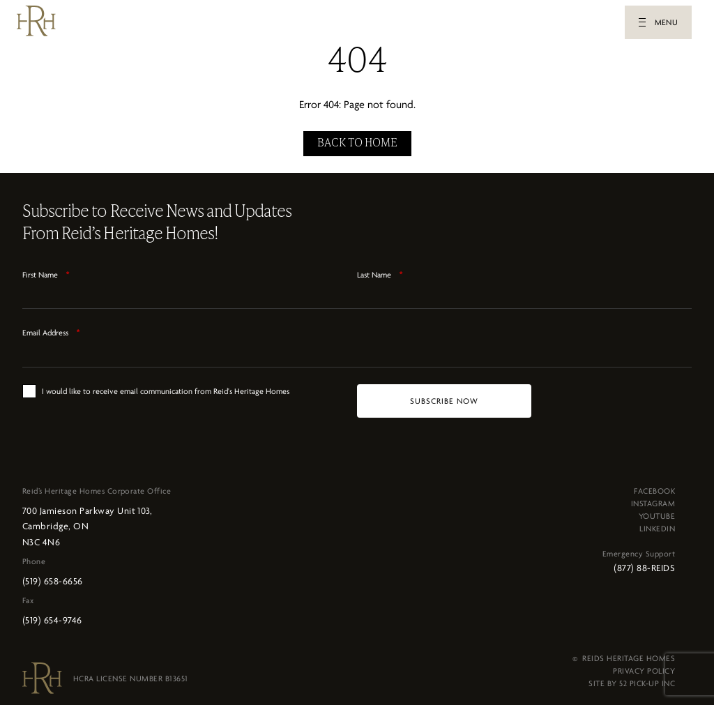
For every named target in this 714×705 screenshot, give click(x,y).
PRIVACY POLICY (644, 667)
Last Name (380, 270)
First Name (46, 270)
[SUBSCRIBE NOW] (444, 397)
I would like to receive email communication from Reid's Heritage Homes (165, 387)
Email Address (51, 328)
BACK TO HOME (357, 139)
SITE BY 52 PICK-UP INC (631, 679)
